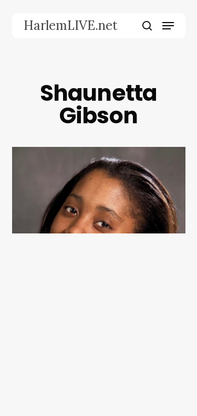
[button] (168, 25)
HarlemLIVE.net (71, 25)
